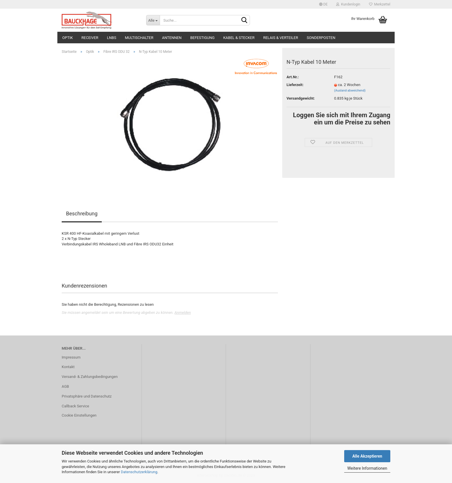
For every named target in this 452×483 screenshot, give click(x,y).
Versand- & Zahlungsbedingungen (90, 376)
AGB (65, 386)
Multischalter (139, 38)
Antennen (172, 38)
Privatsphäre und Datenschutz (87, 396)
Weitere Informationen (367, 468)
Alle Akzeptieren (367, 456)
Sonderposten (321, 38)
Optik (67, 38)
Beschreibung (81, 213)
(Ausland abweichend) (350, 90)
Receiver (90, 38)
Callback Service (75, 406)
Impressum (71, 357)
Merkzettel (379, 4)
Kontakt (68, 367)
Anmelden (182, 312)
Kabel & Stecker (239, 38)
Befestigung (202, 38)
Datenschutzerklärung (139, 472)
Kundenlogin (348, 4)
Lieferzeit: (295, 85)
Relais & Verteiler (280, 38)
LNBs (111, 38)
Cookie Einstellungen (79, 415)
